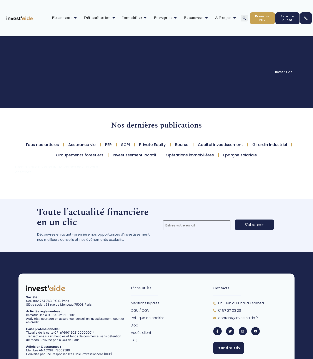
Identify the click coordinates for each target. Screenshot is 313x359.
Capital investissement (220, 144)
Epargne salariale (240, 155)
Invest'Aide (283, 72)
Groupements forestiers (79, 155)
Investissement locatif (134, 155)
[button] (244, 18)
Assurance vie (82, 144)
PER (108, 144)
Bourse (181, 144)
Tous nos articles (42, 144)
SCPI (125, 144)
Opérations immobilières (190, 155)
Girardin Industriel (269, 144)
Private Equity (152, 144)
